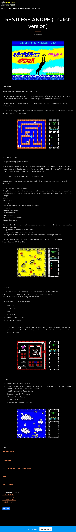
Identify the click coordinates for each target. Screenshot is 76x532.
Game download (8, 451)
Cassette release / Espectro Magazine (17, 468)
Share (6, 508)
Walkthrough (7, 484)
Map (4, 476)
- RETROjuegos (8, 497)
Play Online (6, 460)
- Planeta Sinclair (8, 495)
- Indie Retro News (9, 502)
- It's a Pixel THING (9, 500)
